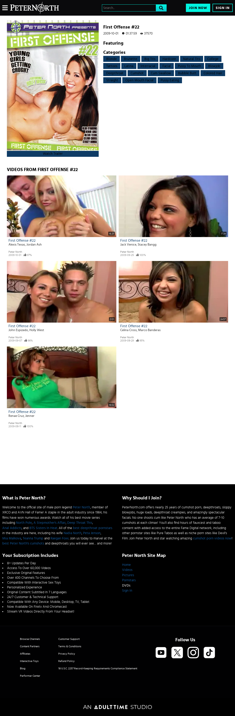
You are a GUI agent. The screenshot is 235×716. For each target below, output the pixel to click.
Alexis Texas (16, 244)
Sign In (222, 8)
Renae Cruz (16, 416)
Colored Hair (213, 73)
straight (112, 80)
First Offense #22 (22, 240)
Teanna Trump (33, 538)
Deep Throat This (79, 522)
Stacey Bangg (147, 244)
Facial (166, 66)
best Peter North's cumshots (23, 543)
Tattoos (111, 66)
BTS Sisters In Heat (43, 528)
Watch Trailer (53, 153)
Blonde (111, 59)
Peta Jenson (92, 533)
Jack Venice (128, 244)
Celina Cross (128, 330)
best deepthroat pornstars (92, 528)
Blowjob (214, 66)
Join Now (198, 8)
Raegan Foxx (59, 538)
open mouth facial (139, 80)
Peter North (15, 251)
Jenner (29, 416)
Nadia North (72, 533)
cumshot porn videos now (212, 538)
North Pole (24, 522)
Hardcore (169, 59)
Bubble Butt (187, 73)
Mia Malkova (11, 538)
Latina (128, 66)
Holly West (36, 330)
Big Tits (149, 59)
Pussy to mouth (189, 66)
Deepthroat (114, 73)
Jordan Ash (34, 244)
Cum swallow (161, 73)
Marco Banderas (149, 330)
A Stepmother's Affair (50, 522)
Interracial (147, 66)
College (212, 59)
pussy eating (170, 80)
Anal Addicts (12, 528)
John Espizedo (18, 330)
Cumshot (137, 73)
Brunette (130, 59)
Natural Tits (191, 59)
